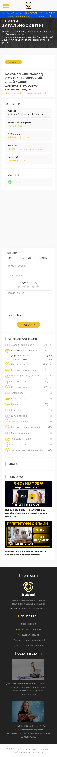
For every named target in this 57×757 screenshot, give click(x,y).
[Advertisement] (28, 219)
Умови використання (29, 629)
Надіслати (28, 325)
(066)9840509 (15, 125)
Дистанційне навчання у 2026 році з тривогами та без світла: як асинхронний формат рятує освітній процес (28, 683)
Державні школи (17, 160)
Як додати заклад (29, 634)
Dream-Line (37, 752)
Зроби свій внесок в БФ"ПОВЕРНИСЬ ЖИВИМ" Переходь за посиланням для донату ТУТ (28, 14)
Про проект (29, 623)
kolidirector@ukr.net (18, 137)
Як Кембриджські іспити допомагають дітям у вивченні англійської (28, 725)
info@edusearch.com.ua (34, 608)
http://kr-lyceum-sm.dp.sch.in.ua (25, 149)
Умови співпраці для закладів (29, 640)
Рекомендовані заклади (29, 645)
